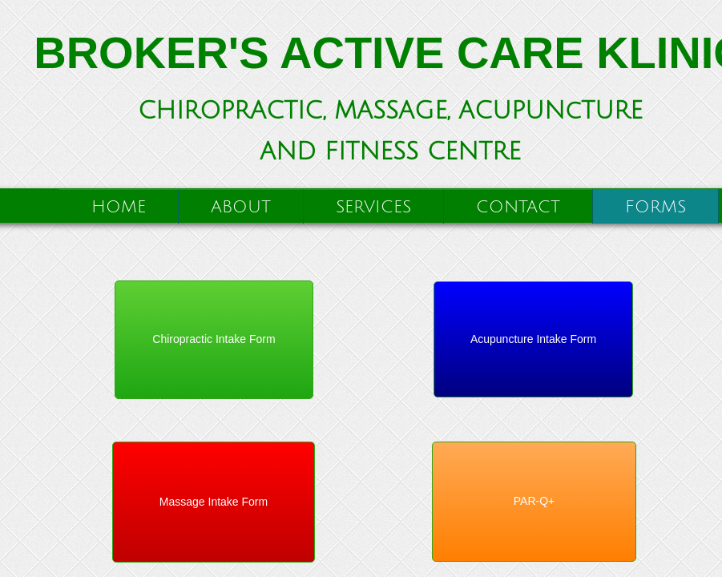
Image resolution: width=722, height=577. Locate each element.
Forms (655, 207)
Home (118, 207)
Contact (518, 207)
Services (373, 207)
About (241, 207)
